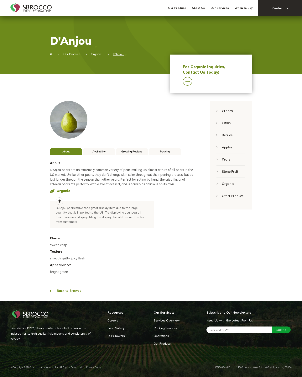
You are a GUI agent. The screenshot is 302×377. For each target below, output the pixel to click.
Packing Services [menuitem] (165, 328)
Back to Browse (65, 291)
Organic (96, 54)
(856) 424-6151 (223, 367)
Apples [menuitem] (227, 147)
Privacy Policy (93, 367)
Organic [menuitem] (228, 184)
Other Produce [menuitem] (232, 196)
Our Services (220, 8)
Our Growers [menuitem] (116, 336)
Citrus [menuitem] (226, 123)
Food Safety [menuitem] (116, 328)
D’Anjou (120, 54)
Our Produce (177, 8)
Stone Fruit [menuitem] (230, 171)
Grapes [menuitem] (227, 111)
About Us (198, 8)
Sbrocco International (50, 328)
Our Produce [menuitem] (162, 343)
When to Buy (244, 8)
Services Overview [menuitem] (167, 320)
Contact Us (280, 8)
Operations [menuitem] (161, 336)
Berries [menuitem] (227, 135)
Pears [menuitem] (226, 159)
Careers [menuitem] (112, 320)
